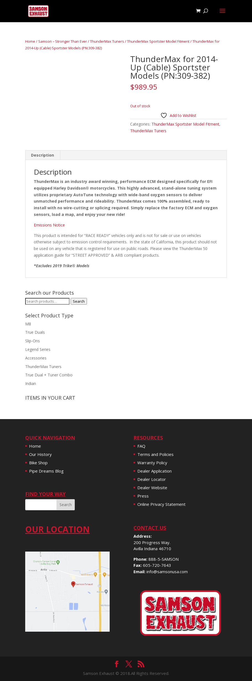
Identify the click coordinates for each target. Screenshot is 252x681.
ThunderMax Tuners (107, 41)
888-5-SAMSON (163, 559)
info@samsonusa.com (167, 571)
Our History (40, 454)
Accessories (36, 358)
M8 (28, 324)
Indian (30, 383)
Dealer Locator (151, 479)
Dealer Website (152, 487)
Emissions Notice (49, 225)
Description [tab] (42, 155)
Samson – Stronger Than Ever (62, 41)
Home (30, 41)
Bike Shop (38, 462)
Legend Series (37, 349)
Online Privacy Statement (161, 504)
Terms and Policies (155, 454)
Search (79, 301)
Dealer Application (154, 471)
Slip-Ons (32, 340)
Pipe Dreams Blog (46, 471)
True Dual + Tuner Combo (49, 375)
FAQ (141, 446)
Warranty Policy (152, 462)
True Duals (35, 332)
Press (143, 496)
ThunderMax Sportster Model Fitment (158, 41)
